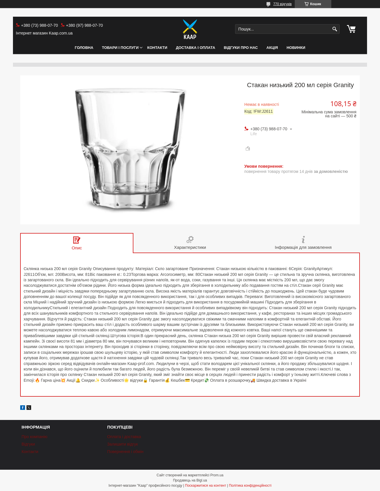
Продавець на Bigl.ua (190, 480)
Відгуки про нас (241, 47)
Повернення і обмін (125, 451)
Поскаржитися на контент (205, 486)
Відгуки (28, 444)
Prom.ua (216, 475)
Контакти (157, 47)
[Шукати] (334, 29)
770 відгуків (282, 4)
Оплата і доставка (124, 436)
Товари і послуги (120, 47)
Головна (84, 47)
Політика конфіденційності (250, 486)
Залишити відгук (122, 444)
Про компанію (35, 436)
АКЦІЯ (272, 47)
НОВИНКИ (296, 47)
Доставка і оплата (195, 47)
